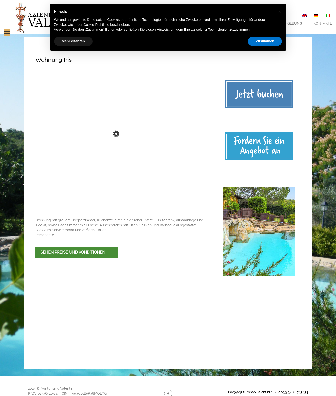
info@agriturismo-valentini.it (250, 392)
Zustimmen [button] (265, 41)
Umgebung (292, 23)
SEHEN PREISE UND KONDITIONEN (72, 252)
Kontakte (322, 23)
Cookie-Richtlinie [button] (96, 25)
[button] (280, 12)
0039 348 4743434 (293, 392)
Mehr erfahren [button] (73, 41)
